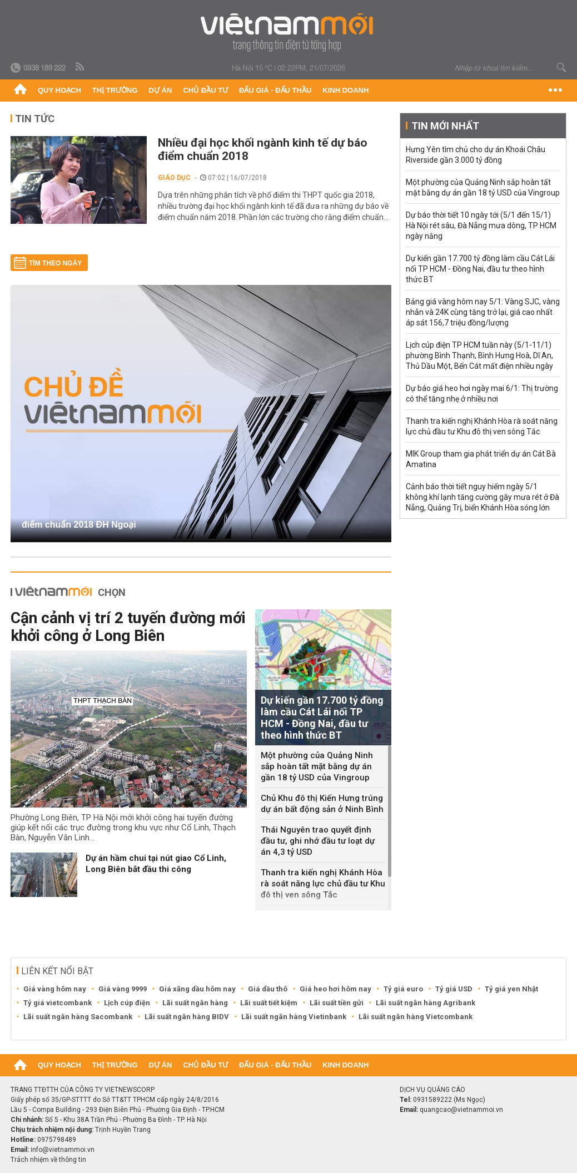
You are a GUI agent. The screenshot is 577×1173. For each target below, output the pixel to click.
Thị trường (115, 90)
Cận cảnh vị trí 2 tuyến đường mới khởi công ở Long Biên (128, 627)
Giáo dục (174, 178)
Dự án (160, 90)
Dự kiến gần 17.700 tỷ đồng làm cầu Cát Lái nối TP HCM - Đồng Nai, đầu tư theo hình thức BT (480, 269)
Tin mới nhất (445, 126)
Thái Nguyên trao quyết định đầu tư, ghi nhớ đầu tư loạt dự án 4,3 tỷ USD (318, 841)
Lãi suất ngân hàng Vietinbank (293, 1016)
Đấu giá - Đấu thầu (275, 90)
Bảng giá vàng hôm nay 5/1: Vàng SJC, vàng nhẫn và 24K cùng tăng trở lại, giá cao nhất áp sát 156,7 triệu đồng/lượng (483, 312)
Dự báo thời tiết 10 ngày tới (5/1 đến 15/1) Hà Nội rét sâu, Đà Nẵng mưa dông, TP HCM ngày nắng (481, 225)
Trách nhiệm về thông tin (48, 1160)
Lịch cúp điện (127, 1003)
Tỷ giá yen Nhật (511, 989)
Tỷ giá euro (403, 989)
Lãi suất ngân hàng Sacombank (77, 1016)
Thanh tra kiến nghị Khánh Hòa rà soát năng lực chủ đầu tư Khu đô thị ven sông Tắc (323, 884)
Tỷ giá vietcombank (57, 1003)
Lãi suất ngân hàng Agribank (425, 1003)
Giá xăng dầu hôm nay (197, 989)
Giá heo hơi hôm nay (335, 989)
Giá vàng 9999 (122, 989)
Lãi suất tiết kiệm (268, 1003)
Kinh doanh (345, 90)
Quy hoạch (59, 90)
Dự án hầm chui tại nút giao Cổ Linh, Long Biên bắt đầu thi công (156, 863)
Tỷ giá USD (453, 989)
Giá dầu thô (267, 989)
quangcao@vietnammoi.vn (461, 1110)
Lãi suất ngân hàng (195, 1003)
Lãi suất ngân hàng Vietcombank (415, 1016)
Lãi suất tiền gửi (337, 1003)
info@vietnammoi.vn (62, 1150)
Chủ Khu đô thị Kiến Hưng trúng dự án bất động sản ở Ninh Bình (322, 803)
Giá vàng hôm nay (54, 989)
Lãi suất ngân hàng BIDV (187, 1016)
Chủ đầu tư (205, 90)
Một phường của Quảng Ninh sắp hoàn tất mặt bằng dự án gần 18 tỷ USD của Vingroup (317, 766)
